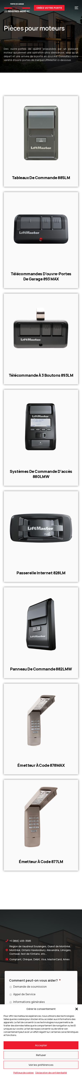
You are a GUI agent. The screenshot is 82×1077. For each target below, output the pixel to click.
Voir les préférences (41, 1065)
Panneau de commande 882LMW (41, 669)
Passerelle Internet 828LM (40, 573)
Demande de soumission (30, 987)
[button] (76, 1009)
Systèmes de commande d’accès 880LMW (41, 474)
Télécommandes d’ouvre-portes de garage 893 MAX (41, 276)
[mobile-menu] (73, 7)
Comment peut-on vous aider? (35, 980)
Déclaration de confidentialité (51, 1072)
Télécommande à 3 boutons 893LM (41, 375)
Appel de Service (24, 994)
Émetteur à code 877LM (41, 861)
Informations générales (29, 1002)
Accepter (41, 1045)
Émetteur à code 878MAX (41, 765)
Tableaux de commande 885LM (41, 177)
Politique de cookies (23, 1072)
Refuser (41, 1055)
